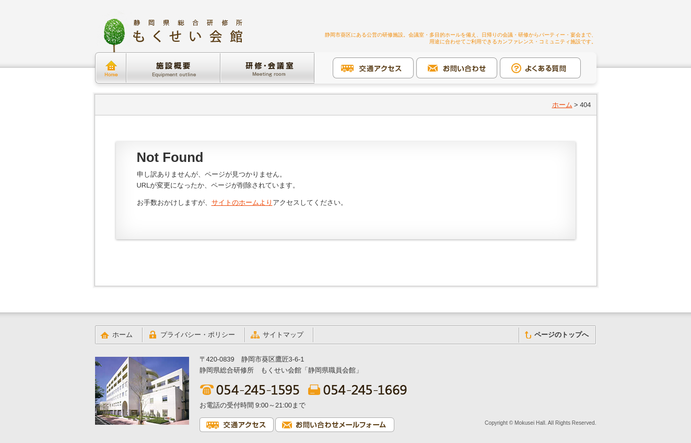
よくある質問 (540, 67)
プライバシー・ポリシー (197, 335)
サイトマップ (283, 335)
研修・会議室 (267, 68)
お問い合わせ (456, 67)
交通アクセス (373, 67)
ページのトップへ (561, 335)
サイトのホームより (242, 202)
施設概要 (173, 68)
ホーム (110, 68)
